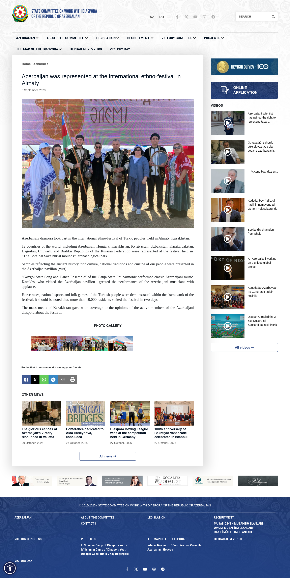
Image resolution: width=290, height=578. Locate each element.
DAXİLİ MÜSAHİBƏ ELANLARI (233, 532)
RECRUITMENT (138, 38)
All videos (244, 347)
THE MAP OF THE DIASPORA (37, 49)
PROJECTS (212, 38)
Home (26, 64)
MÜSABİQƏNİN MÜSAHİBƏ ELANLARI (238, 523)
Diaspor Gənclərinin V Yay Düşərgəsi (105, 553)
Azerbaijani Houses (160, 549)
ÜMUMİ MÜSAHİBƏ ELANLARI (233, 527)
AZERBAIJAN (25, 38)
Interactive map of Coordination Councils (174, 545)
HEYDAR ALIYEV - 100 (86, 49)
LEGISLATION (106, 38)
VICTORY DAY (120, 49)
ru (161, 17)
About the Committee (65, 38)
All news (107, 456)
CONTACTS (88, 523)
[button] (10, 568)
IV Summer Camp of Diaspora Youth (104, 549)
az (152, 17)
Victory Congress (177, 38)
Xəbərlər (39, 64)
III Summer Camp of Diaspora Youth (104, 545)
